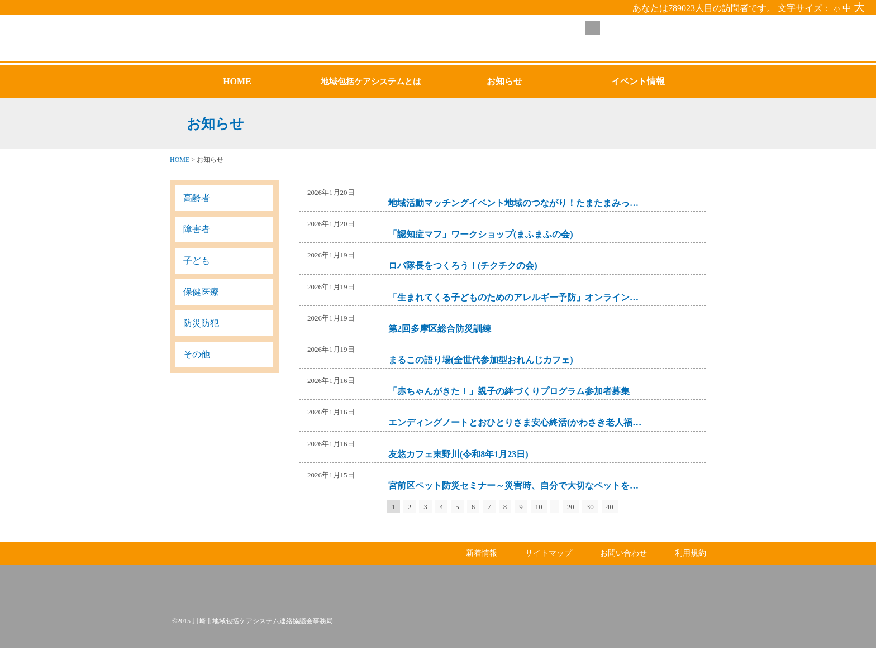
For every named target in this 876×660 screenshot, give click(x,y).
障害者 (196, 229)
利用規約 (690, 565)
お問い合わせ (623, 565)
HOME (179, 160)
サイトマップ (548, 565)
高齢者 (196, 198)
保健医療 (201, 291)
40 (609, 507)
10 (538, 507)
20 (570, 507)
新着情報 (481, 565)
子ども (196, 260)
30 (590, 507)
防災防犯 (201, 323)
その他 (196, 354)
